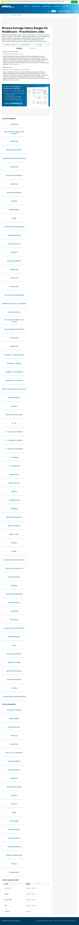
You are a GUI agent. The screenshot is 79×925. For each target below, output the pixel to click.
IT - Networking (14, 466)
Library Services (14, 483)
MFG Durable (14, 821)
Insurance (14, 406)
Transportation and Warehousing (14, 696)
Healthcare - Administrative (14, 355)
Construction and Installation (14, 227)
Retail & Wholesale (14, 847)
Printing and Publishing (14, 594)
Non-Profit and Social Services (14, 560)
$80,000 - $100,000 (31, 905)
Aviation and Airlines (14, 192)
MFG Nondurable (14, 829)
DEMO (53, 11)
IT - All (14, 423)
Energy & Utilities (14, 761)
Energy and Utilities (14, 261)
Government (14, 338)
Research (7, 15)
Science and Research (14, 654)
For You (27, 6)
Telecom (14, 864)
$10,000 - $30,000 (30, 888)
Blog (49, 11)
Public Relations (14, 602)
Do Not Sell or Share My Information (68, 920)
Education (14, 252)
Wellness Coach (7, 67)
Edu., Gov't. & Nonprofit (14, 753)
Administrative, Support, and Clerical (14, 133)
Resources (57, 6)
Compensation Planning (64, 11)
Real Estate (14, 620)
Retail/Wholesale (14, 637)
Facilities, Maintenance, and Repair (14, 303)
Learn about (13, 103)
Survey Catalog (47, 6)
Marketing (14, 508)
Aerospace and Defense (14, 150)
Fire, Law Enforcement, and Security (14, 321)
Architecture (14, 167)
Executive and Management (14, 295)
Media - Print (14, 534)
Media (14, 812)
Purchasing (14, 611)
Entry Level (14, 278)
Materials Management (14, 517)
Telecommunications (14, 679)
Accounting (14, 124)
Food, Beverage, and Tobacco (14, 329)
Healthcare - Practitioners (14, 372)
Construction (14, 744)
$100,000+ (28, 911)
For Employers (36, 6)
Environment (14, 286)
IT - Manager (14, 457)
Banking (14, 201)
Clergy (14, 218)
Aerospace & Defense (14, 710)
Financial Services (14, 312)
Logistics (14, 491)
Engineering (14, 269)
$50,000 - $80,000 (30, 899)
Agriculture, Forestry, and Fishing (14, 158)
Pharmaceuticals (14, 577)
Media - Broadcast (14, 526)
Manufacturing (14, 500)
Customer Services (14, 244)
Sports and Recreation (14, 671)
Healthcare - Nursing (14, 363)
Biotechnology (14, 209)
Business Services (14, 727)
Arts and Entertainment (14, 175)
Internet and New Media (14, 415)
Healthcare (14, 778)
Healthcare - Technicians (14, 380)
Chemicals (14, 735)
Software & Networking (14, 855)
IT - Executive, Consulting (14, 449)
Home (2, 15)
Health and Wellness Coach (10, 51)
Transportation (14, 872)
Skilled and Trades (14, 662)
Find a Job (66, 6)
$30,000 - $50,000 (30, 894)
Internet (14, 804)
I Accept (74, 2)
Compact (33, 48)
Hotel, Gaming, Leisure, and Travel (14, 389)
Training (14, 688)
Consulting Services (14, 235)
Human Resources (14, 397)
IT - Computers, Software (14, 440)
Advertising (14, 141)
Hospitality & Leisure (14, 787)
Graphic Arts (14, 346)
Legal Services (14, 474)
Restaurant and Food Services (14, 628)
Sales (14, 645)
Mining (14, 551)
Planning (14, 585)
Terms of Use (56, 920)
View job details (14, 64)
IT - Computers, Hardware (14, 432)
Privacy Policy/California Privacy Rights (43, 920)
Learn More (6, 2)
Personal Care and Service (14, 568)
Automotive (14, 184)
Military (14, 543)
